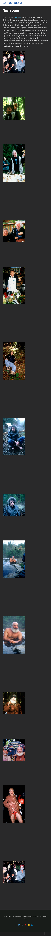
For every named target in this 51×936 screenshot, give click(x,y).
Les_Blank (17, 17)
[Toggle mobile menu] (47, 3)
